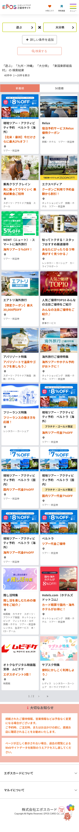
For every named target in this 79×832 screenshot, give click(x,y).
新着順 (20, 88)
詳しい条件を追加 (39, 39)
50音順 (59, 88)
